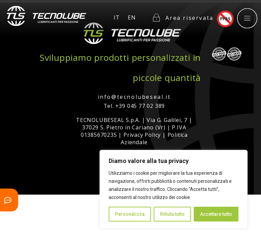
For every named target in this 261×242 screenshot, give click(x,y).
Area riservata (189, 14)
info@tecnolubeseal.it (134, 96)
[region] (174, 189)
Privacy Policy (142, 134)
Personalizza (130, 214)
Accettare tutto (216, 214)
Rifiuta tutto (172, 214)
